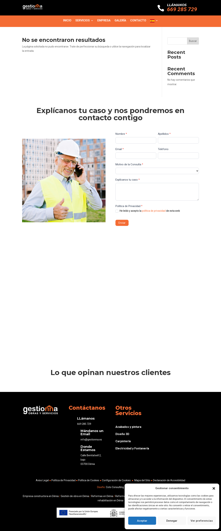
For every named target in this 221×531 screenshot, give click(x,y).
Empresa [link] (104, 20)
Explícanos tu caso (127, 179)
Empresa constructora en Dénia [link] (41, 496)
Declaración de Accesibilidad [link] (169, 480)
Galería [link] (120, 20)
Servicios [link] (82, 20)
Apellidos (164, 133)
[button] (214, 488)
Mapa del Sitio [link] (142, 480)
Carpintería (123, 441)
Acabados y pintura (128, 427)
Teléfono (163, 149)
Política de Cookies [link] (89, 480)
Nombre (121, 133)
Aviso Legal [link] (42, 480)
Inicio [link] (67, 20)
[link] (32, 8)
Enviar (122, 222)
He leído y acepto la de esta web (147, 210)
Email (119, 149)
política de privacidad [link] (154, 210)
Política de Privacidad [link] (63, 480)
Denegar (171, 520)
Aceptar (142, 520)
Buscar (193, 41)
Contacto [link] (138, 20)
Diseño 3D (122, 434)
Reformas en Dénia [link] (102, 496)
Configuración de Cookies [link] (116, 480)
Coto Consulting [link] (114, 487)
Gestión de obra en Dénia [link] (75, 496)
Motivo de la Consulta (129, 164)
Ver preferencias (202, 520)
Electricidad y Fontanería (132, 448)
